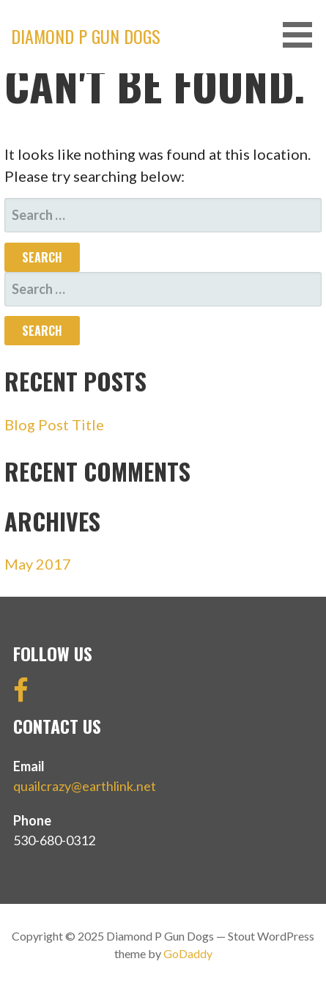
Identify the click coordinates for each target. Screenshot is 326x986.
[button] (302, 34)
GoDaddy (187, 953)
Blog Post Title (54, 424)
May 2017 (37, 564)
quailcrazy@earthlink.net (84, 786)
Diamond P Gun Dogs (85, 36)
